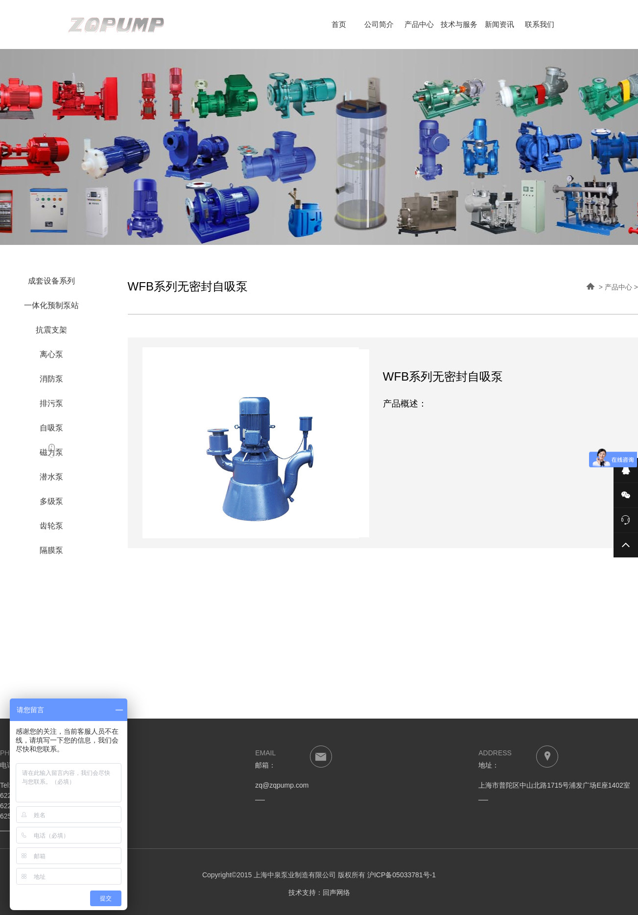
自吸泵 (51, 431)
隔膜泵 (51, 553)
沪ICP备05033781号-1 (401, 875)
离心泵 (51, 357)
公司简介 (379, 24)
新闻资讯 (499, 24)
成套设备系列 (51, 284)
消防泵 (51, 382)
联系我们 (539, 24)
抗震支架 (51, 333)
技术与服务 (459, 24)
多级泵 (51, 504)
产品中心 (419, 24)
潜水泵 (51, 480)
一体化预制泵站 (51, 308)
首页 (338, 24)
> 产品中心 (615, 287)
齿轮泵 (51, 529)
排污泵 (51, 406)
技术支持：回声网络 (319, 892)
